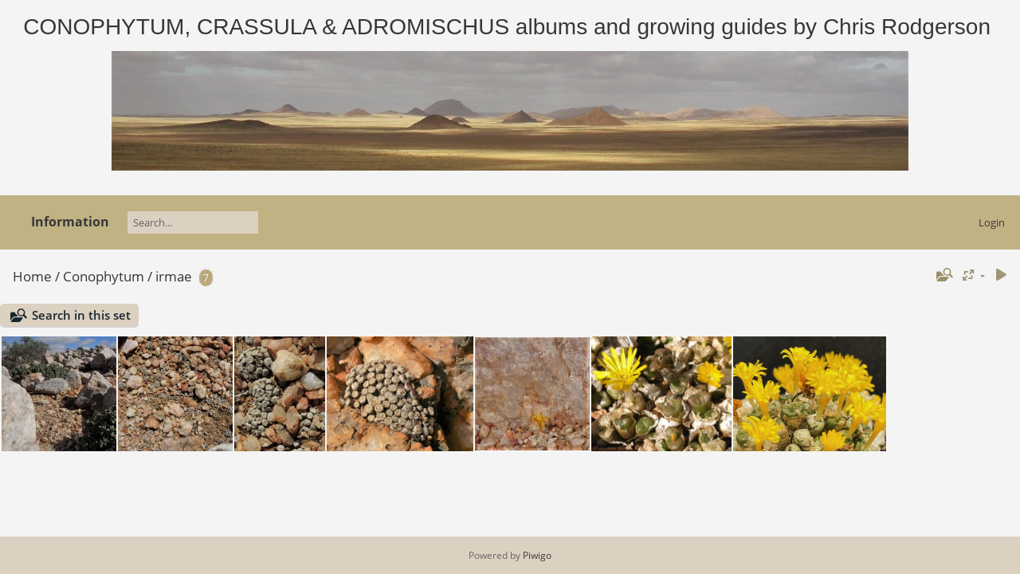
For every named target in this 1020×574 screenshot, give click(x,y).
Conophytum (103, 276)
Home (32, 276)
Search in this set (81, 315)
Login (992, 222)
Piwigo (537, 555)
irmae (173, 276)
